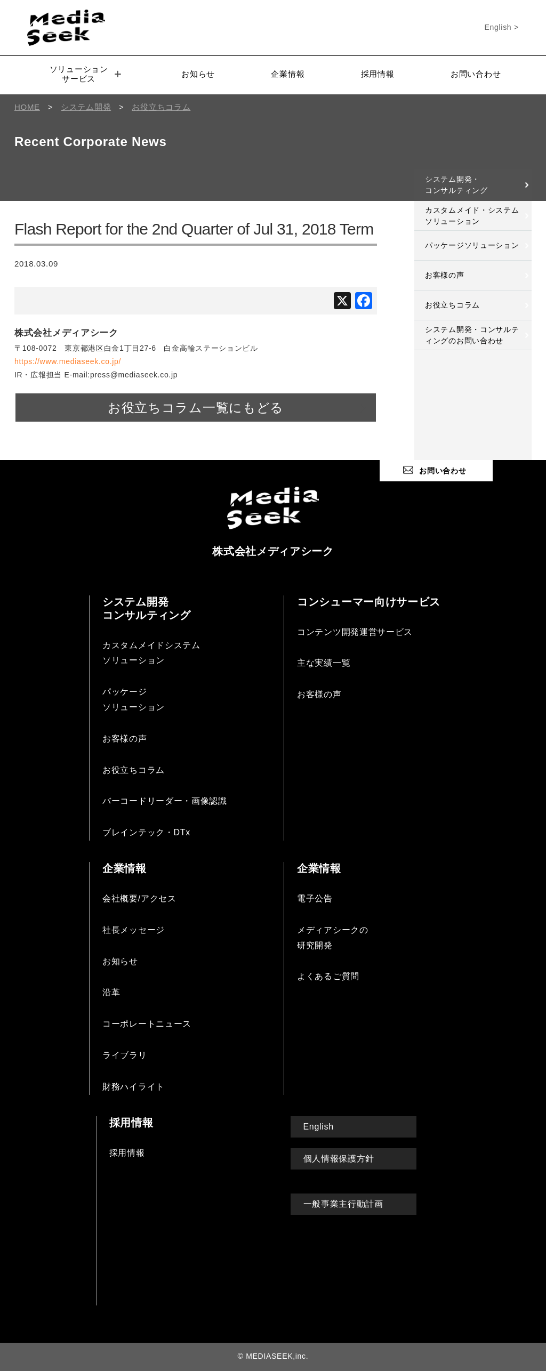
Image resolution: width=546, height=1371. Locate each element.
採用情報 (378, 73)
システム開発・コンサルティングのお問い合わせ (472, 335)
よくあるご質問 (328, 976)
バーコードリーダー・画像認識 (164, 800)
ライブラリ (124, 1055)
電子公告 (315, 898)
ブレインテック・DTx (146, 832)
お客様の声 (444, 275)
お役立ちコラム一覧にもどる (196, 407)
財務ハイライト (133, 1086)
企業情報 (287, 73)
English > (502, 27)
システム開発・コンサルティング (456, 185)
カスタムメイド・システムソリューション (472, 215)
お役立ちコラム (452, 305)
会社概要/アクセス (139, 898)
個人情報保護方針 (339, 1158)
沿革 (111, 992)
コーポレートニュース (146, 1023)
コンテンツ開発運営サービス (355, 631)
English (318, 1126)
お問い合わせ (476, 73)
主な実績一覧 (323, 662)
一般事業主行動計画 (343, 1203)
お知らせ (198, 73)
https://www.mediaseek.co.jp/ (67, 361)
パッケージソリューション (472, 245)
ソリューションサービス (85, 73)
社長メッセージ (133, 929)
